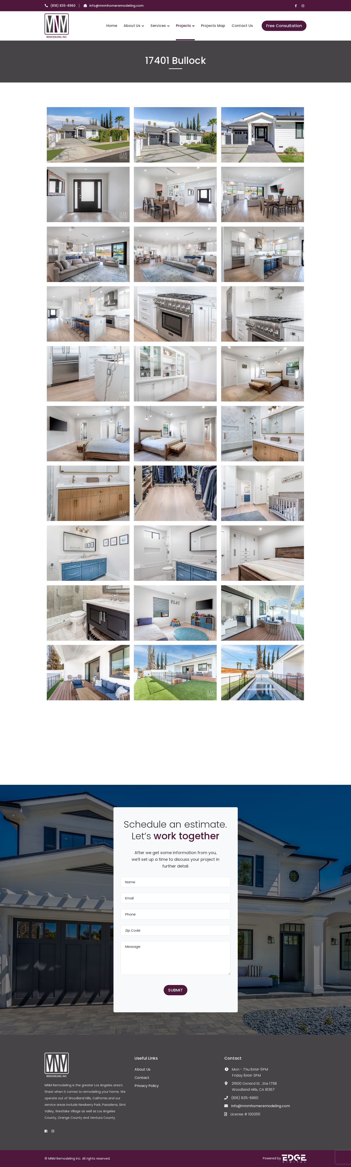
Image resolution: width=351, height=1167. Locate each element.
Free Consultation (284, 25)
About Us (142, 1069)
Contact (142, 1077)
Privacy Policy (147, 1085)
